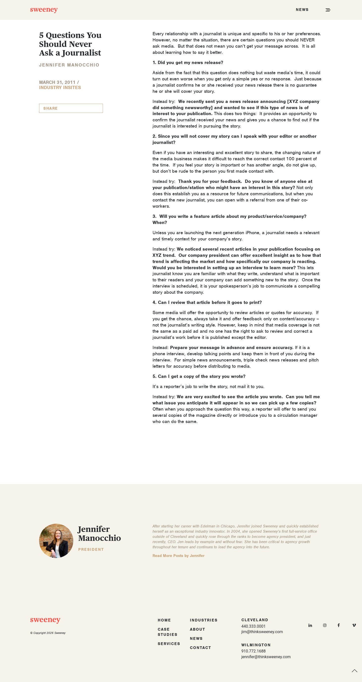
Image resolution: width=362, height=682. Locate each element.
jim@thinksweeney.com (262, 631)
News (196, 638)
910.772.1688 (253, 651)
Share (50, 108)
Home (164, 620)
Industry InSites (60, 87)
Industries (204, 620)
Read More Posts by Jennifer (179, 555)
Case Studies (168, 632)
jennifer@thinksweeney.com (266, 656)
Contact (200, 647)
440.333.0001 (253, 626)
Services (169, 643)
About (197, 629)
